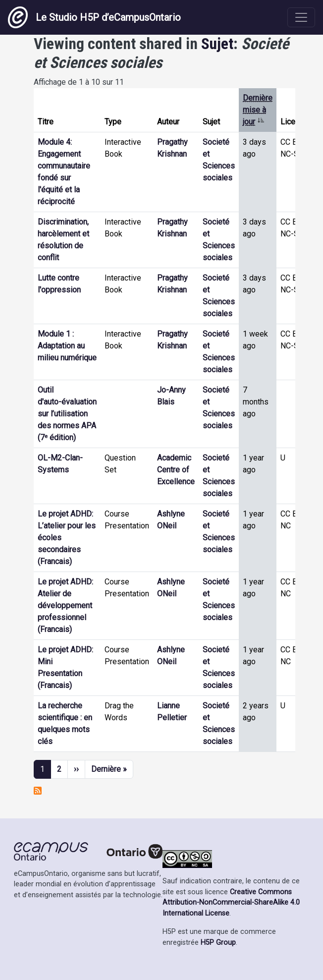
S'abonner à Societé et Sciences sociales (38, 791)
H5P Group (218, 942)
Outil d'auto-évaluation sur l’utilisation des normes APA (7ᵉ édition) (67, 413)
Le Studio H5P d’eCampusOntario (94, 17)
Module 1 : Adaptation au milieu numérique (67, 345)
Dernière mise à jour (257, 109)
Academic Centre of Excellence (176, 469)
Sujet (217, 44)
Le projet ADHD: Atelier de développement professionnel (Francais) (65, 605)
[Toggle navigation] (301, 17)
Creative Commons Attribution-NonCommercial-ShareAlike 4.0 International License (231, 903)
